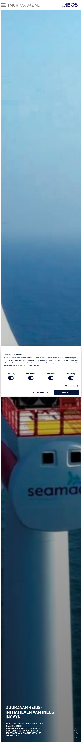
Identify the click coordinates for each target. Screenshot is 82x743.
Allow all (67, 392)
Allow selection (40, 392)
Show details (70, 386)
